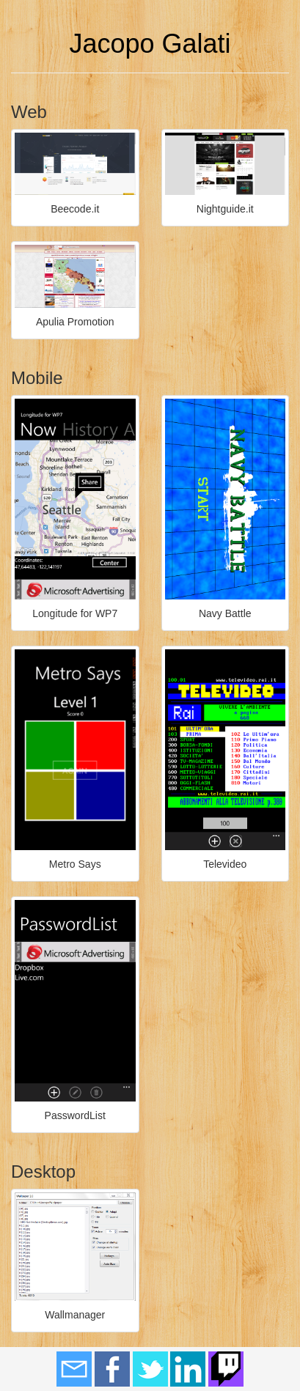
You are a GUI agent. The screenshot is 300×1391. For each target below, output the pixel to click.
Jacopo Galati (149, 44)
